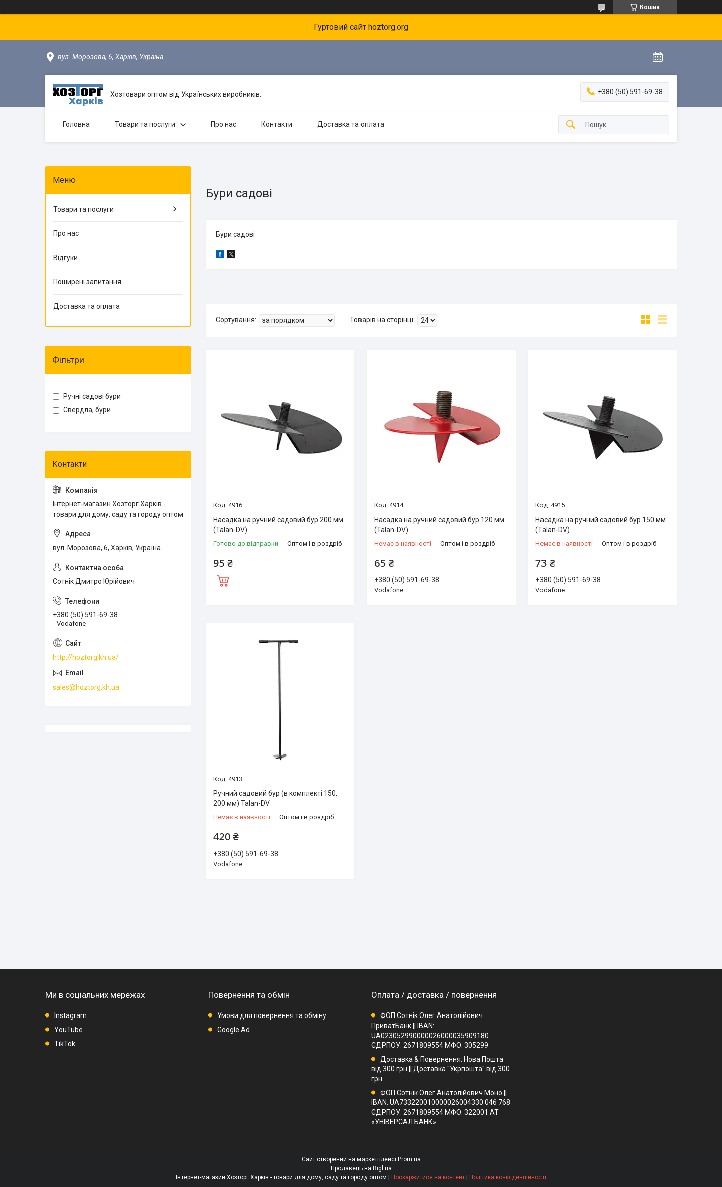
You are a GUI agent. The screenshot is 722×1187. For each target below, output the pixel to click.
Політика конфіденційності (507, 1177)
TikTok (64, 1044)
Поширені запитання (87, 282)
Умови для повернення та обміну (271, 1015)
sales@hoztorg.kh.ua (86, 687)
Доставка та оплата (350, 124)
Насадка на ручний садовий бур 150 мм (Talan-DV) (600, 525)
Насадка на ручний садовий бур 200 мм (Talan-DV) (278, 525)
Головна (76, 124)
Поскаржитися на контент (428, 1177)
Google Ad (233, 1030)
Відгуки (65, 258)
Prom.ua (409, 1159)
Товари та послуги (145, 124)
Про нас (223, 124)
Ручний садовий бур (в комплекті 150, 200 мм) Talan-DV (275, 798)
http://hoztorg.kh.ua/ (86, 657)
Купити (222, 579)
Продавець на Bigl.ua (361, 1168)
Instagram (70, 1015)
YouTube (68, 1030)
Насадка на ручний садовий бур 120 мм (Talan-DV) (439, 525)
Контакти (276, 124)
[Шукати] (571, 125)
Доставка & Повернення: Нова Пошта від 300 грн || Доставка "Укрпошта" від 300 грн (440, 1069)
